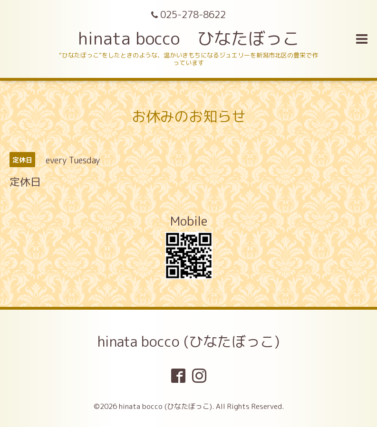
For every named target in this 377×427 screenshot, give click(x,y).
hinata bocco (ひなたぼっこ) (188, 341)
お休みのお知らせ (189, 116)
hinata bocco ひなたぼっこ (189, 38)
